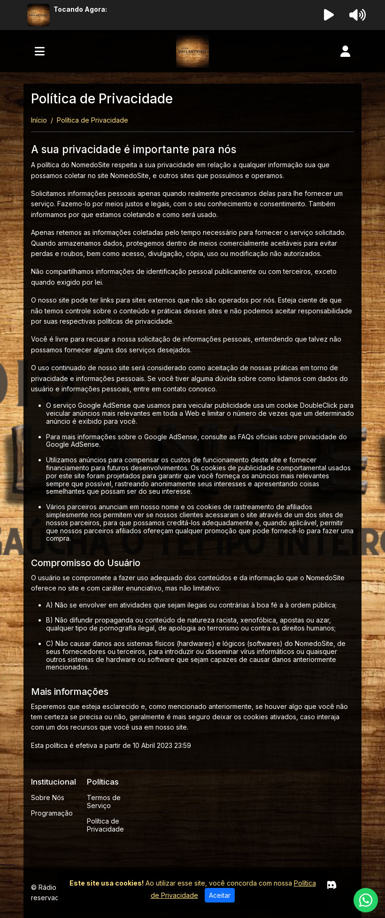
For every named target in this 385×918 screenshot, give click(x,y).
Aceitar (220, 895)
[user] (345, 51)
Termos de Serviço (104, 801)
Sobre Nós (47, 797)
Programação (52, 813)
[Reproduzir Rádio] (329, 15)
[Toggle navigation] (39, 51)
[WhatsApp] (366, 900)
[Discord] (331, 885)
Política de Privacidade (105, 825)
